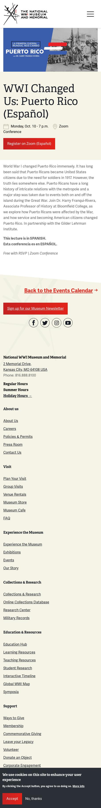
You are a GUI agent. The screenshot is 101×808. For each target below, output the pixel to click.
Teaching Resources (19, 660)
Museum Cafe (14, 510)
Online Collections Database (26, 602)
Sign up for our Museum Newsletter (35, 308)
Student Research (17, 668)
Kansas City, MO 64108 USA (25, 369)
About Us (10, 421)
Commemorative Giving (22, 734)
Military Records (16, 618)
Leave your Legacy (18, 741)
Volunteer (11, 749)
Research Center (16, 610)
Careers (9, 428)
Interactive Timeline (19, 676)
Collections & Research (22, 594)
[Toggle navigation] (90, 14)
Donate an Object (17, 757)
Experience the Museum (22, 544)
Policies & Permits (18, 436)
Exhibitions (12, 552)
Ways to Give (13, 718)
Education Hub (15, 644)
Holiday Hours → (17, 395)
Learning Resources (19, 652)
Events (8, 560)
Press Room (12, 444)
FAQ (6, 518)
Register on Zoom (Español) (29, 143)
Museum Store (15, 502)
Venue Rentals (14, 494)
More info (78, 786)
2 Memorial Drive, (17, 364)
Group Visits (13, 486)
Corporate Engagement (22, 765)
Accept (12, 798)
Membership (13, 726)
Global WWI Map (16, 684)
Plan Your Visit (14, 478)
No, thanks (33, 799)
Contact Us (12, 452)
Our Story (11, 568)
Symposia (11, 692)
